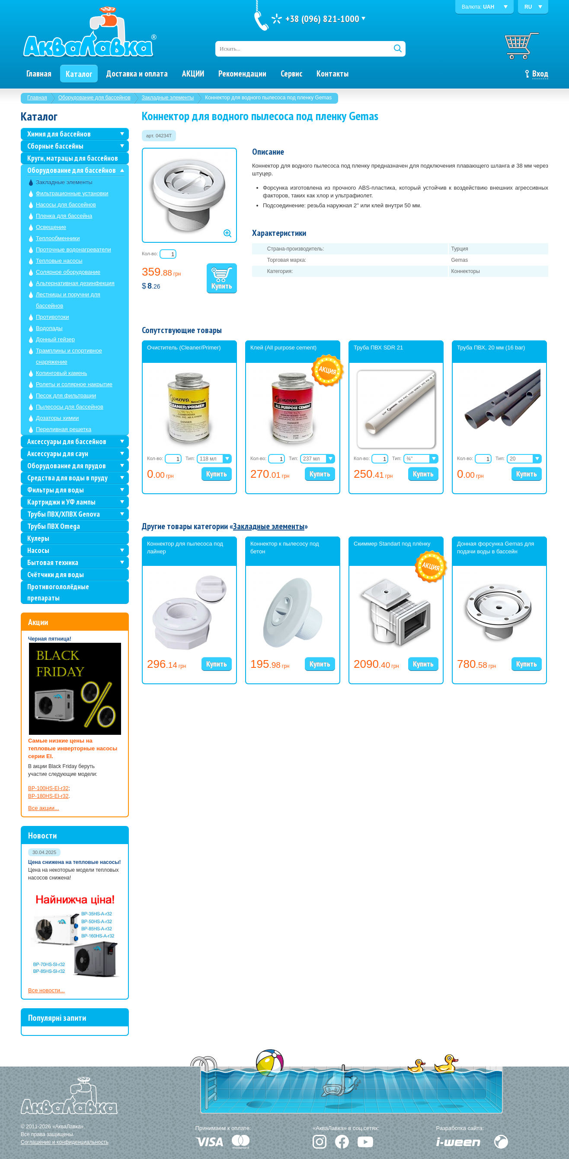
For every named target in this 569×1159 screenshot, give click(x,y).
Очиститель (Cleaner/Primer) (184, 347)
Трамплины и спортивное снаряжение (69, 356)
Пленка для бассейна (64, 216)
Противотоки (52, 317)
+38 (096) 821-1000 (322, 19)
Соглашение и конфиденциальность (65, 1142)
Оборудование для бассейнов (94, 98)
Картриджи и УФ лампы (61, 502)
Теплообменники (58, 238)
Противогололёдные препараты (58, 592)
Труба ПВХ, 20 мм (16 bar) (491, 347)
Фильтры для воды (55, 490)
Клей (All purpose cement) (283, 347)
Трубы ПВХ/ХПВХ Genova (63, 514)
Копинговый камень (61, 373)
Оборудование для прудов (66, 465)
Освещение (51, 227)
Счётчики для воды (55, 574)
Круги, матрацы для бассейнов (72, 158)
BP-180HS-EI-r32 (48, 796)
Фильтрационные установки (72, 193)
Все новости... (46, 990)
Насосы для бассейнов (66, 204)
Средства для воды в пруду (67, 478)
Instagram (319, 1142)
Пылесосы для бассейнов (69, 406)
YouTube (365, 1142)
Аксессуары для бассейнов (66, 441)
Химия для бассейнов (59, 134)
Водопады (49, 328)
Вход (540, 73)
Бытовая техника (52, 562)
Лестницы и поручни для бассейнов (68, 300)
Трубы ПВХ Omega (53, 526)
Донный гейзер (55, 339)
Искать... (230, 48)
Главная (37, 98)
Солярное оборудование (68, 272)
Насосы (38, 550)
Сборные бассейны (55, 146)
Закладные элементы (168, 98)
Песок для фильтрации (66, 395)
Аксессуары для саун (57, 453)
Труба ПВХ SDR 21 (378, 347)
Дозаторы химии (57, 418)
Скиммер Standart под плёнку (392, 543)
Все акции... (43, 808)
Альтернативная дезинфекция (75, 283)
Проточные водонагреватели (73, 249)
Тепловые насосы (59, 260)
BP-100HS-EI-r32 (48, 788)
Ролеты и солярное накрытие (74, 384)
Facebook (342, 1142)
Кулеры (38, 538)
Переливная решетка (63, 429)
